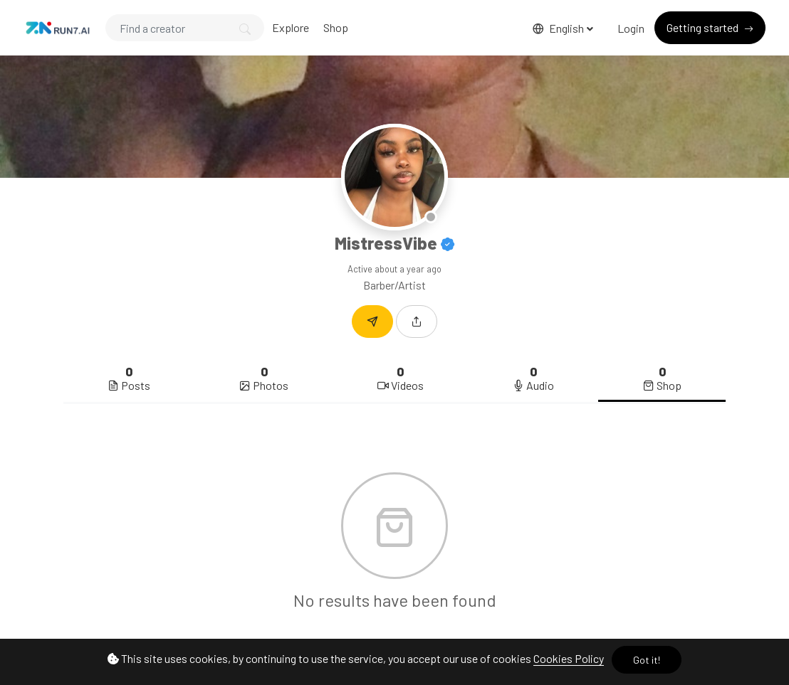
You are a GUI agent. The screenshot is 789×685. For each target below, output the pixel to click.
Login (630, 28)
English (559, 28)
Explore (290, 27)
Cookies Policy (568, 658)
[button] (416, 321)
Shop (335, 27)
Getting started (704, 27)
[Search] (185, 28)
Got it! (646, 660)
